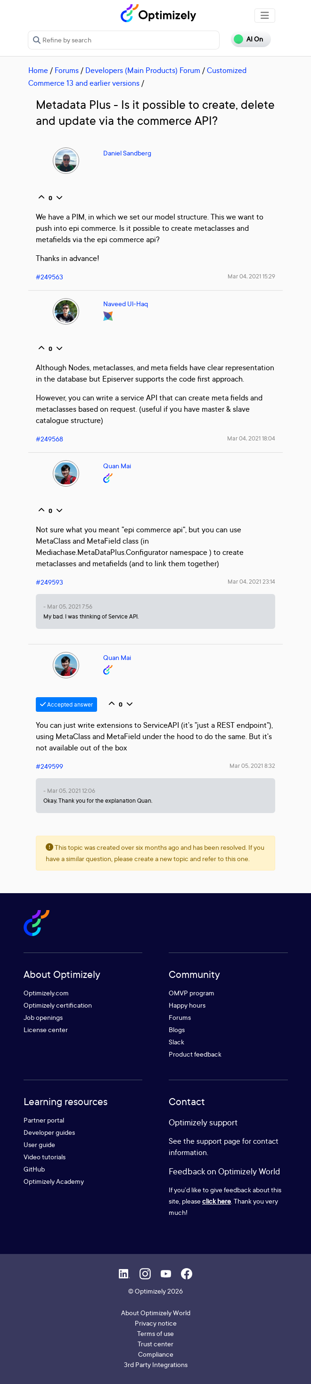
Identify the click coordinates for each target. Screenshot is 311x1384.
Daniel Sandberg (127, 152)
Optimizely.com (46, 992)
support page (218, 1141)
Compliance (155, 1354)
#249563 (49, 276)
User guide (39, 1144)
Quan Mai (117, 465)
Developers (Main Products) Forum (142, 70)
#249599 (49, 766)
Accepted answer (66, 704)
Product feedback (195, 1054)
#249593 (49, 582)
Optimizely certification (58, 1005)
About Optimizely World (155, 1312)
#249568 (49, 438)
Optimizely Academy (54, 1181)
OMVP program (191, 992)
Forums (67, 70)
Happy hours (187, 1005)
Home (38, 70)
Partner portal (44, 1119)
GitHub (34, 1168)
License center (46, 1029)
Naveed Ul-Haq (125, 303)
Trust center (155, 1343)
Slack (176, 1041)
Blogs (177, 1029)
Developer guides (49, 1132)
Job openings (43, 1017)
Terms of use (155, 1333)
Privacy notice (156, 1323)
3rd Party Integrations (156, 1364)
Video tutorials (44, 1156)
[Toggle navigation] (264, 15)
